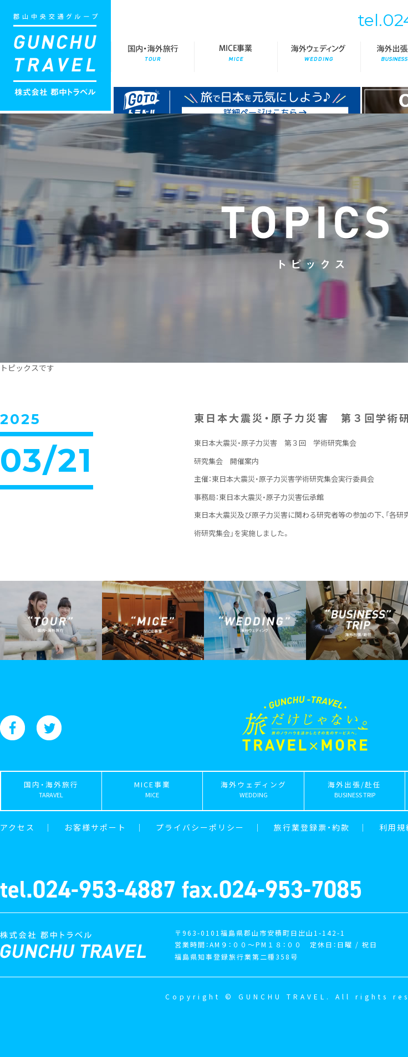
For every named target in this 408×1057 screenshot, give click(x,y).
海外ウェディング (318, 57)
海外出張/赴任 (354, 792)
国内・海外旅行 (152, 57)
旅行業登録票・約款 (312, 827)
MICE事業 (235, 57)
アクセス (17, 827)
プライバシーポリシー (200, 827)
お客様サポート (95, 827)
